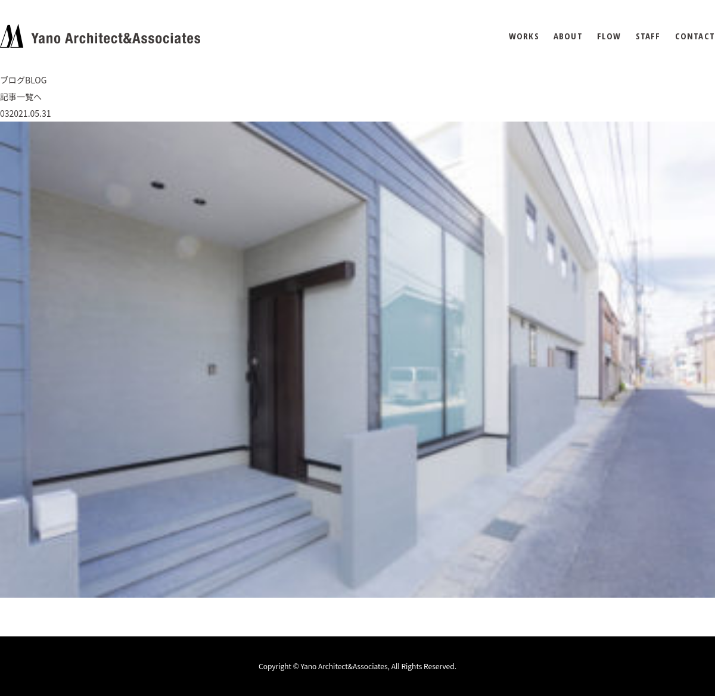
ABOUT (568, 36)
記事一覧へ (21, 96)
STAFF (648, 36)
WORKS (524, 36)
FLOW (609, 36)
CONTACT (695, 36)
